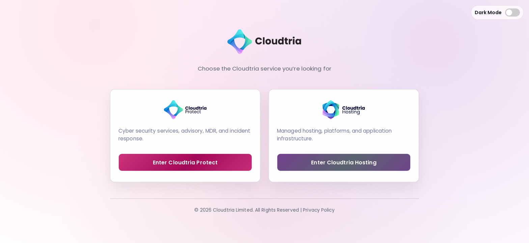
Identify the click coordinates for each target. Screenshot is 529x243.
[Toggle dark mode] (512, 12)
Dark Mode (488, 12)
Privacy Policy (318, 210)
